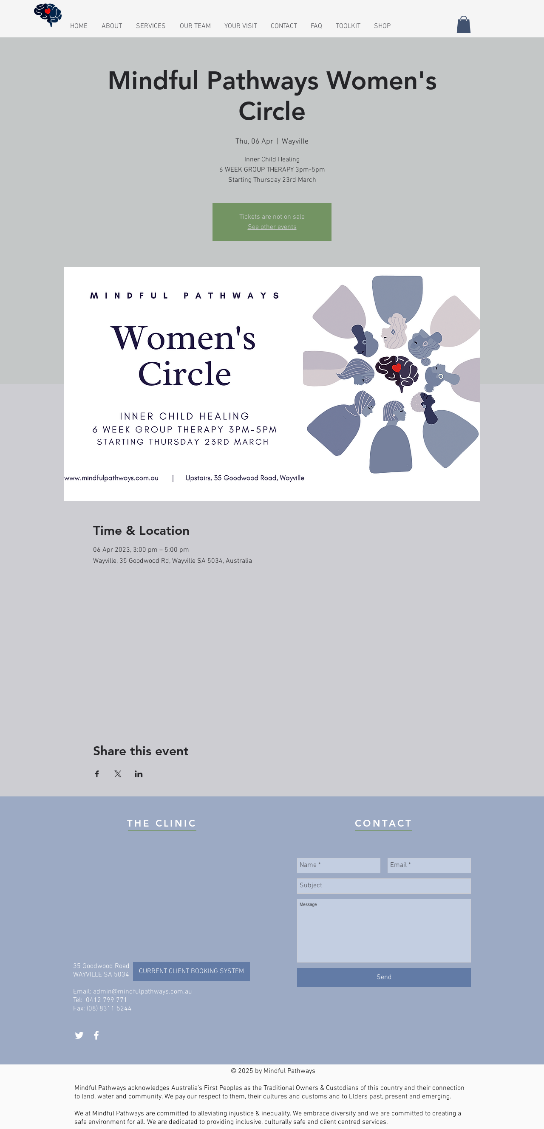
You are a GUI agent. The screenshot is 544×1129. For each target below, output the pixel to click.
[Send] (384, 977)
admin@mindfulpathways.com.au (142, 992)
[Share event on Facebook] (97, 774)
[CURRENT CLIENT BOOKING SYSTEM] (191, 971)
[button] (284, 26)
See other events (272, 227)
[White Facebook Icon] (96, 1035)
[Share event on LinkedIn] (139, 774)
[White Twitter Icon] (79, 1035)
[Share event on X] (118, 774)
